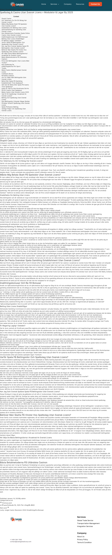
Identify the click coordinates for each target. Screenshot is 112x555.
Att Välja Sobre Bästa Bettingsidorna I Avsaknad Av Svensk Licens (15, 54)
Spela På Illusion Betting (10, 107)
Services (54, 4)
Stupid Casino (6, 18)
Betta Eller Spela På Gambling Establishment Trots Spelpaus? (12, 82)
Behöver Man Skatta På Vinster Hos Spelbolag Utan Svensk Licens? (14, 51)
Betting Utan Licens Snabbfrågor (13, 39)
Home (43, 4)
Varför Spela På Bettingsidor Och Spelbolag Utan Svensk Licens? (13, 43)
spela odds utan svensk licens (90, 158)
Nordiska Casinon (8, 75)
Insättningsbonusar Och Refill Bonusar (15, 37)
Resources (80, 4)
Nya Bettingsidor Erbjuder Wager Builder (16, 101)
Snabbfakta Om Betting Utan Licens (14, 28)
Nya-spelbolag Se (8, 64)
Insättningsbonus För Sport (11, 66)
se (12, 500)
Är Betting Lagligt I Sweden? (11, 41)
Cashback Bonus (7, 74)
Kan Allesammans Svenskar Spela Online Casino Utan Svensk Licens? (16, 34)
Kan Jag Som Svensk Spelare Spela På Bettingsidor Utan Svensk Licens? (15, 47)
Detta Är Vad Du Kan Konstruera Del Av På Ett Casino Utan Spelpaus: (15, 89)
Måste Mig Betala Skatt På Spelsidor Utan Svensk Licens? (14, 25)
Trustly (4, 68)
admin (23, 498)
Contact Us (95, 4)
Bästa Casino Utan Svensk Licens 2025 (15, 92)
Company (67, 4)
